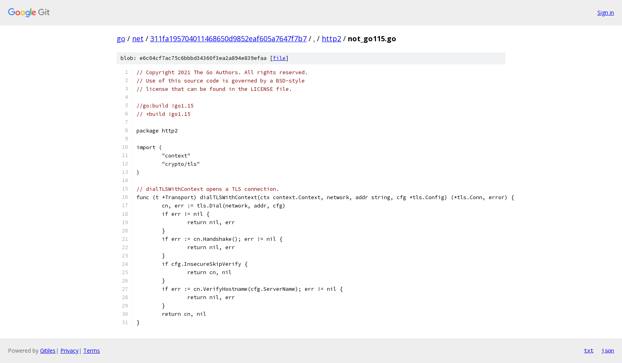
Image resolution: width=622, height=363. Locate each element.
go (121, 38)
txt (588, 350)
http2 (331, 38)
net (138, 38)
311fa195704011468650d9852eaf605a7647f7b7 (228, 38)
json (607, 350)
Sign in (605, 12)
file (279, 58)
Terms (91, 350)
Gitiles (48, 350)
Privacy (69, 350)
